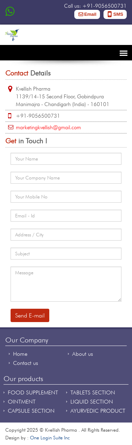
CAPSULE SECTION (31, 410)
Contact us (25, 363)
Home (20, 354)
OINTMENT (22, 401)
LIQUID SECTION (91, 401)
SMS (118, 14)
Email (90, 14)
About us (82, 354)
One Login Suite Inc (50, 437)
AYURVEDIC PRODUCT (97, 410)
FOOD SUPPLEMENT (33, 392)
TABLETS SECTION (92, 392)
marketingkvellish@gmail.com (48, 127)
